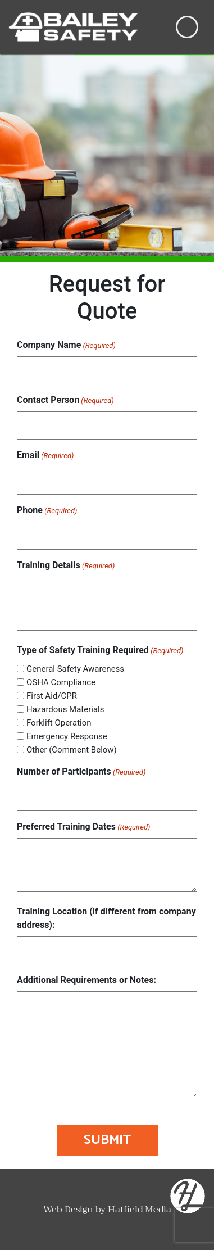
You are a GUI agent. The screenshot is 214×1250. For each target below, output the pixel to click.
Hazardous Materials (65, 709)
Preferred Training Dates (83, 827)
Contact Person (65, 400)
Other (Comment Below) (71, 750)
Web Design (68, 1209)
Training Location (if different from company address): (106, 918)
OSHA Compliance (60, 682)
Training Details (66, 566)
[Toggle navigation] (187, 27)
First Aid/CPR (51, 696)
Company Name (66, 345)
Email (45, 455)
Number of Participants (81, 772)
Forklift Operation (59, 723)
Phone (47, 511)
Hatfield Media (139, 1209)
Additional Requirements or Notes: (86, 980)
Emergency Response (66, 736)
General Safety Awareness (75, 669)
